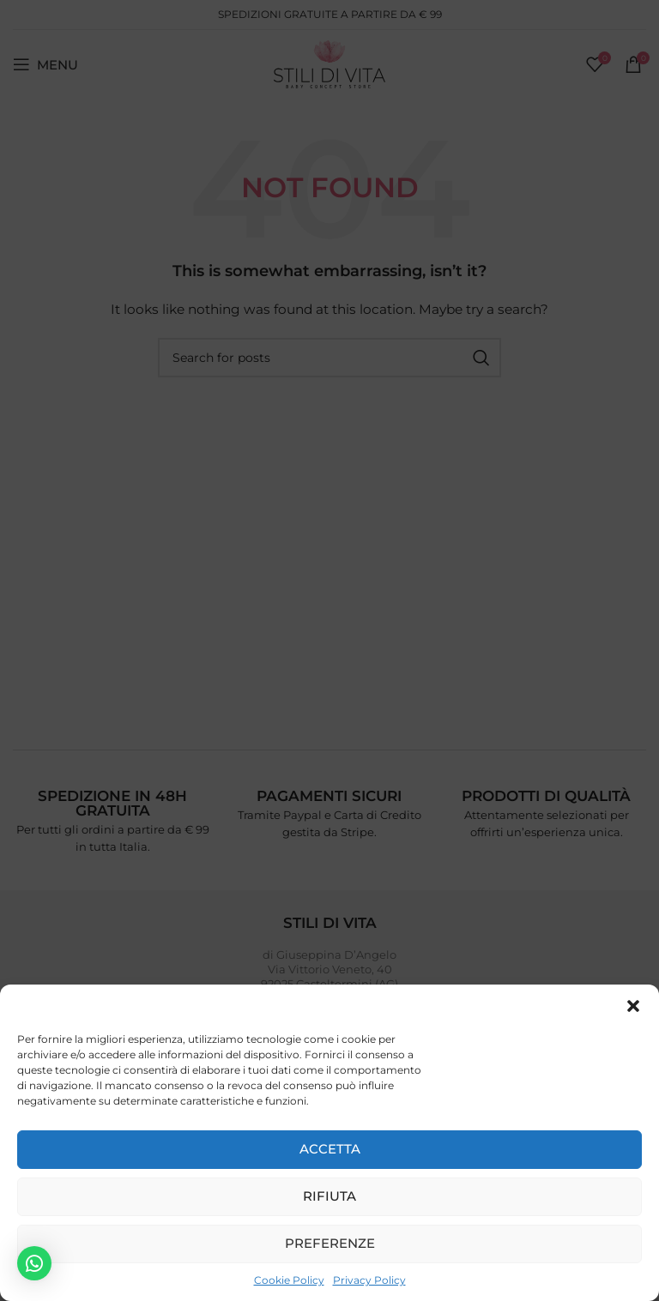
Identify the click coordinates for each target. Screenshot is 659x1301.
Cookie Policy (289, 1280)
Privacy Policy (369, 1280)
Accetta (329, 1149)
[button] (633, 1006)
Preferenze (330, 1243)
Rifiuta (329, 1196)
